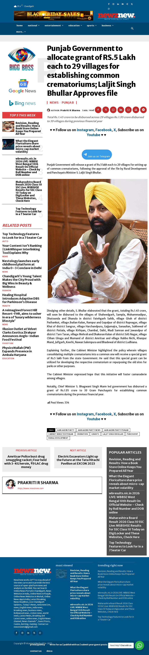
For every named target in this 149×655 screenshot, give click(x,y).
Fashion (6, 291)
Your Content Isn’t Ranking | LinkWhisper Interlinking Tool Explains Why (22, 249)
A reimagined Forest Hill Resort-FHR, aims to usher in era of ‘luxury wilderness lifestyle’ (21, 315)
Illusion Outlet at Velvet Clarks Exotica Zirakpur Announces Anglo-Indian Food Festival (20, 334)
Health (6, 306)
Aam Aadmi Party (65, 430)
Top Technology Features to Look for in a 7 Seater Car (29, 211)
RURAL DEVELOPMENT (58, 438)
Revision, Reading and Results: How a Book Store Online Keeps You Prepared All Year (28, 128)
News (5, 257)
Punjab (68, 102)
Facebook (104, 130)
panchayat (132, 434)
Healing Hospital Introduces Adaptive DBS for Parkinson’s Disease (20, 298)
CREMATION (82, 434)
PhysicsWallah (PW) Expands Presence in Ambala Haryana (17, 351)
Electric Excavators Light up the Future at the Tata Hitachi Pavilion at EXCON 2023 (78, 460)
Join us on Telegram (97, 155)
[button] (132, 29)
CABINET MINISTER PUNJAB (60, 434)
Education (8, 359)
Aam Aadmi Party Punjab (116, 430)
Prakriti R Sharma (70, 110)
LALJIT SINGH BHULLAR (113, 434)
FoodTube (7, 343)
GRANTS (95, 434)
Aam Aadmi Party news (89, 430)
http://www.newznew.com (30, 488)
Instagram (85, 130)
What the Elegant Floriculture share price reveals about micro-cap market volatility (28, 146)
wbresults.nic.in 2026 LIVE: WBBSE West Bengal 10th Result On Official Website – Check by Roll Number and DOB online (28, 166)
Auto (5, 241)
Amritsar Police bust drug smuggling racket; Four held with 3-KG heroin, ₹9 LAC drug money (26, 462)
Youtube (93, 135)
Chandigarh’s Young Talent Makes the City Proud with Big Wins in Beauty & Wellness (22, 281)
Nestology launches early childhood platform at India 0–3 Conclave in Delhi (22, 264)
